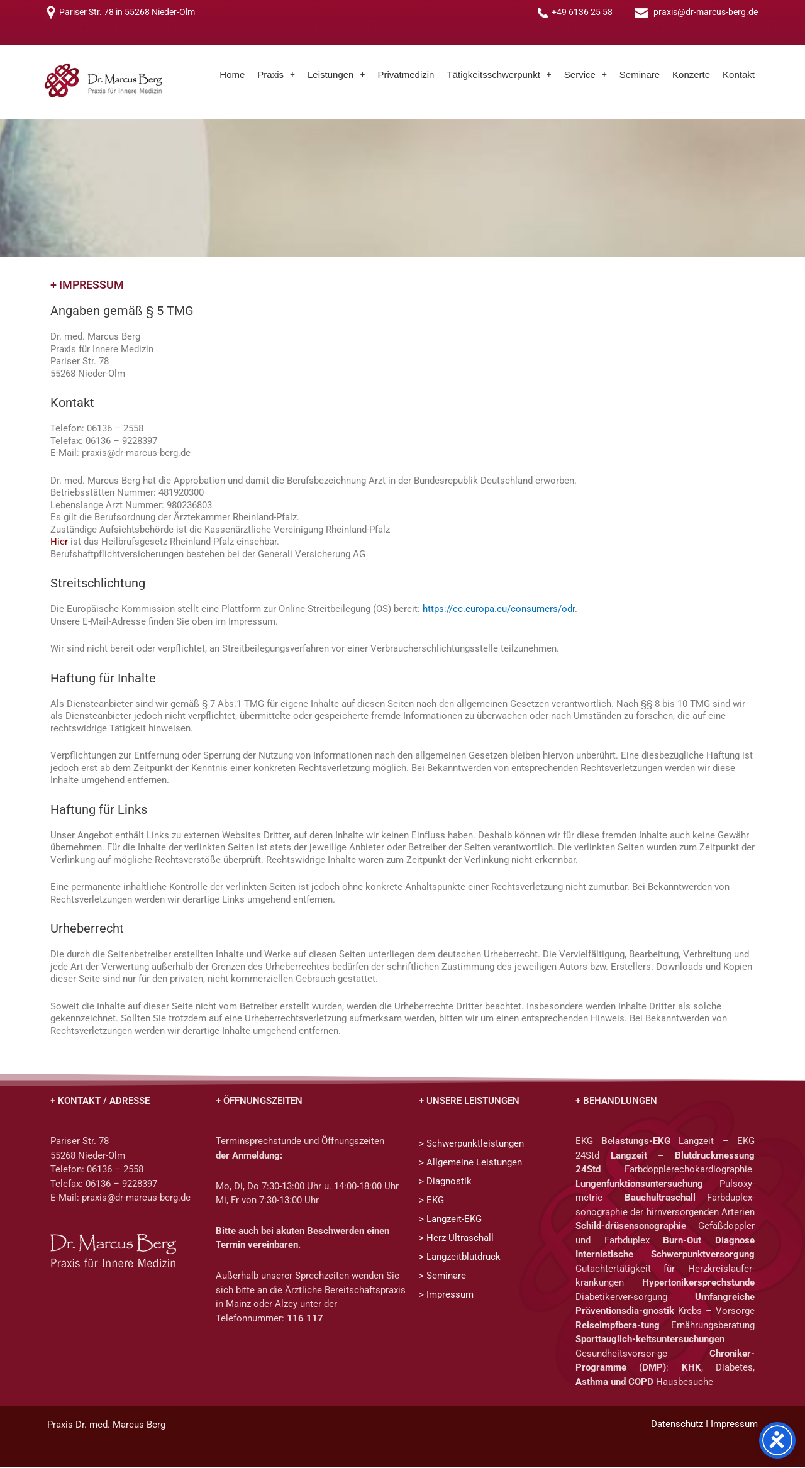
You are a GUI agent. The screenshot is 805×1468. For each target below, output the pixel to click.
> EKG (431, 1201)
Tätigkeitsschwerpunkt (499, 75)
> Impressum (446, 1295)
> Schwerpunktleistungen (471, 1144)
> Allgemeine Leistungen (470, 1163)
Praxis (276, 75)
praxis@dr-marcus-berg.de (705, 13)
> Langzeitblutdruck (460, 1258)
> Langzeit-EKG (450, 1220)
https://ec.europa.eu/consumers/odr (499, 610)
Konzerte (691, 75)
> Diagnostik (445, 1182)
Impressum (734, 1424)
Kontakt (739, 75)
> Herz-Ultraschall (456, 1239)
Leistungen (336, 75)
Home (232, 75)
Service (585, 75)
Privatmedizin (405, 75)
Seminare (639, 75)
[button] (276, 75)
